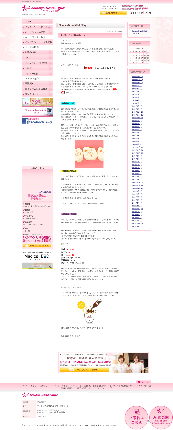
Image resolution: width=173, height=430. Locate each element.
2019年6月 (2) (137, 94)
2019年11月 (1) (137, 80)
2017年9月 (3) (137, 156)
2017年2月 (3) (137, 176)
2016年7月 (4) (137, 197)
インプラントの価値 (59, 386)
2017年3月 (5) (137, 174)
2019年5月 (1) (137, 97)
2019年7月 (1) (137, 91)
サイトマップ (106, 388)
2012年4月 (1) (137, 215)
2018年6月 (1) (137, 130)
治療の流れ (97, 386)
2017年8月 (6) (137, 159)
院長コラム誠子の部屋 (77, 388)
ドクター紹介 (142, 386)
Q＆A (105, 386)
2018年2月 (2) (137, 141)
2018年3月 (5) (137, 138)
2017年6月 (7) (137, 165)
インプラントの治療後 (119, 386)
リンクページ (93, 388)
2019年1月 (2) (137, 109)
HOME (24, 386)
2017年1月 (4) (137, 179)
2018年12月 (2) (137, 112)
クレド (132, 386)
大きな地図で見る (45, 192)
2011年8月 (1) (137, 226)
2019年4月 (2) (137, 100)
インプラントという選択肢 (80, 386)
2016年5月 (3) (137, 203)
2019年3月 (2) (137, 103)
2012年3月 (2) (137, 218)
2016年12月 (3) (137, 182)
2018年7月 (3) (137, 127)
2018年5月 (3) (137, 132)
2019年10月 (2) (137, 83)
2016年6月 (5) (137, 200)
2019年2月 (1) (137, 106)
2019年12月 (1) (137, 77)
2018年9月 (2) (137, 121)
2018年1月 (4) (137, 144)
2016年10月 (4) (137, 188)
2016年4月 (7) (137, 206)
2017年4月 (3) (137, 171)
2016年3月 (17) (137, 209)
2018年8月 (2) (137, 124)
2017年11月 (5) (137, 150)
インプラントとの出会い (39, 386)
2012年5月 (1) (137, 212)
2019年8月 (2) (137, 89)
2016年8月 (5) (137, 194)
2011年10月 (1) (137, 223)
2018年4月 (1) (137, 135)
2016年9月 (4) (137, 191)
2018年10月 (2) (137, 118)
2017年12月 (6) (137, 147)
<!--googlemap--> (37, 180)
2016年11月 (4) (137, 185)
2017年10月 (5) (137, 153)
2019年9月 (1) (137, 86)
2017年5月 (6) (137, 168)
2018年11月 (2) (137, 115)
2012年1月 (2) (137, 220)
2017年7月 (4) (137, 162)
